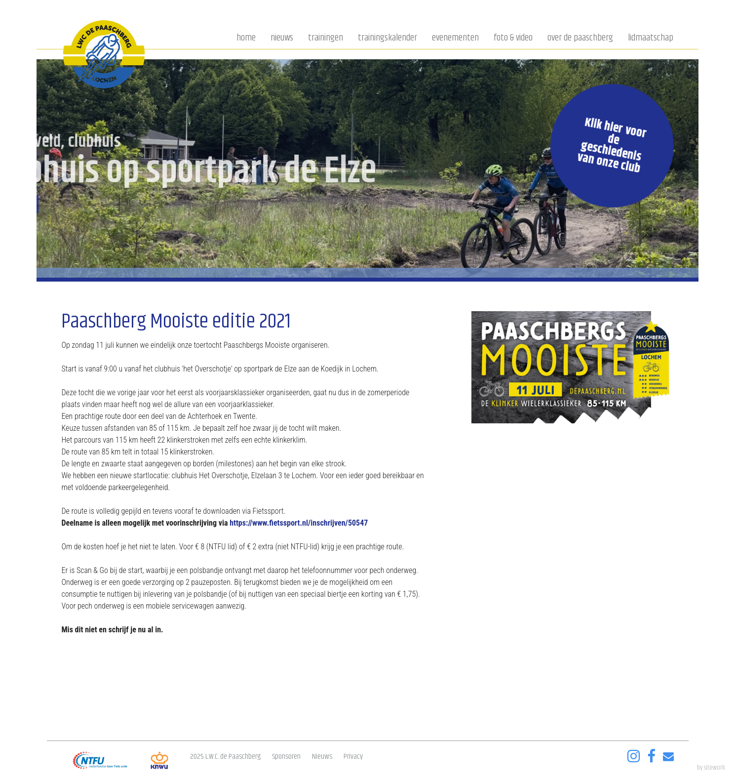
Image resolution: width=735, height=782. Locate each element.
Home (246, 38)
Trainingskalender (387, 38)
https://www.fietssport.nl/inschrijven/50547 (299, 523)
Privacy (353, 756)
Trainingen (325, 38)
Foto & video (513, 38)
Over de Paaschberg (580, 38)
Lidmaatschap (650, 38)
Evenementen (455, 38)
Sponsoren (286, 756)
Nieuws (282, 38)
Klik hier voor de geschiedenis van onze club (611, 145)
